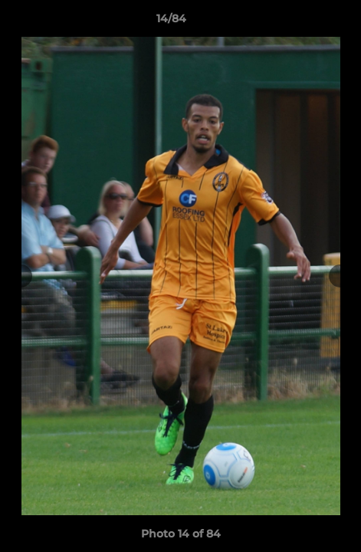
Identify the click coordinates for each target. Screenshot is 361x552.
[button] (306, 22)
